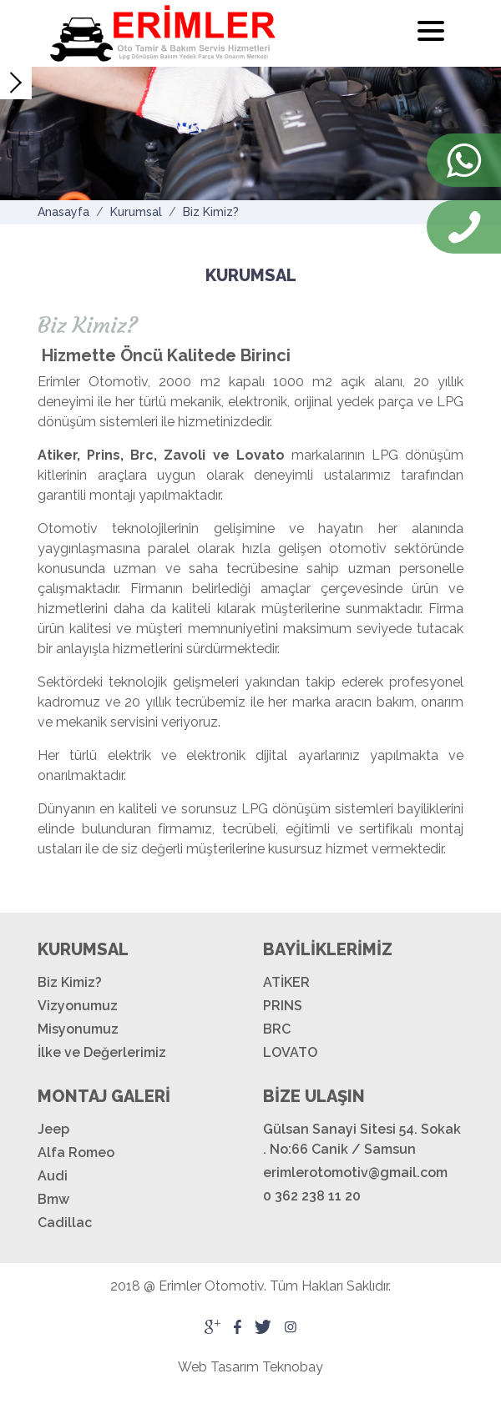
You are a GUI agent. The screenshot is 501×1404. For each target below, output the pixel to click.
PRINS (282, 1006)
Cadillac (65, 1222)
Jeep (53, 1129)
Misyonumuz (78, 1029)
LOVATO (290, 1052)
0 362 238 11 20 (312, 1196)
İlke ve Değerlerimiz (102, 1052)
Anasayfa (63, 212)
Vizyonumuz (78, 1006)
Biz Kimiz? (211, 212)
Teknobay (292, 1367)
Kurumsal (136, 212)
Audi (53, 1176)
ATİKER (286, 982)
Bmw (53, 1199)
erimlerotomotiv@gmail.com (355, 1172)
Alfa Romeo (76, 1152)
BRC (277, 1029)
